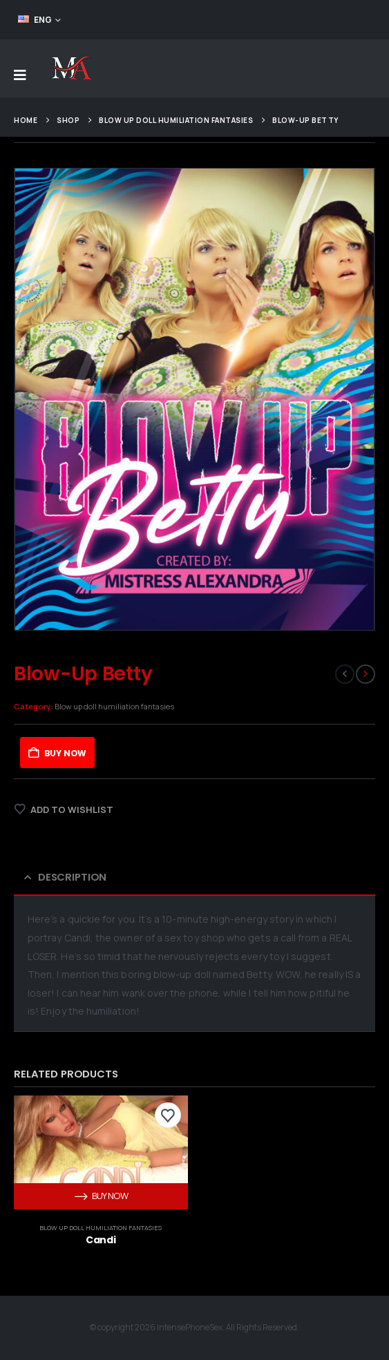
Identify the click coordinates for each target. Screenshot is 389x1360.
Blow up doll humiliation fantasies (114, 706)
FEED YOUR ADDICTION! (321, 19)
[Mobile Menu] (20, 75)
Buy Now (65, 753)
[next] (365, 674)
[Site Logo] (71, 68)
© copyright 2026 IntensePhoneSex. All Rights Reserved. (194, 1327)
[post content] (101, 1152)
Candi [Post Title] (100, 1240)
